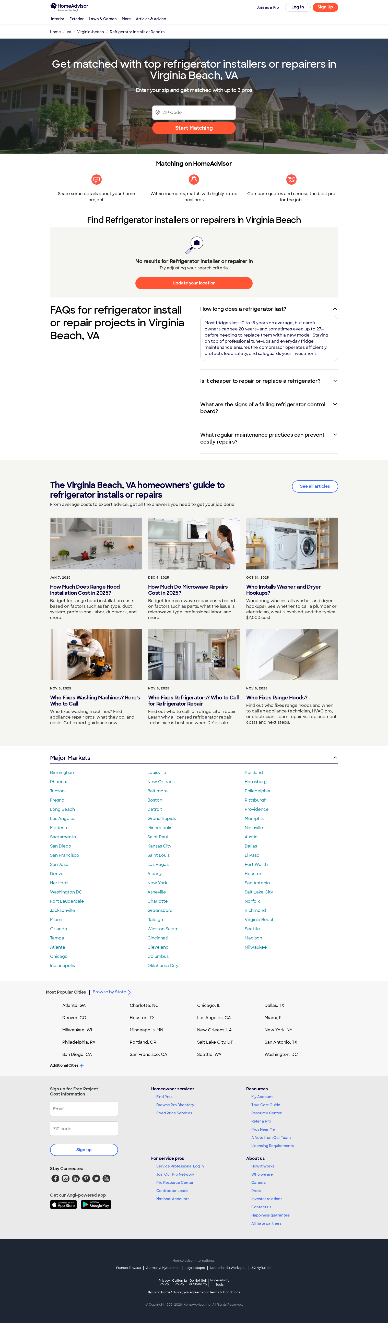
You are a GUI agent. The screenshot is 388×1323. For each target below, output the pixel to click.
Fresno (57, 800)
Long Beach (62, 809)
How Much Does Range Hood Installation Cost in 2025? (85, 590)
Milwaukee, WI (77, 1030)
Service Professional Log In (180, 1166)
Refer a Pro (261, 1121)
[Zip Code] (194, 112)
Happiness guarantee (270, 1215)
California (179, 1282)
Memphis (254, 818)
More (126, 19)
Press (256, 1190)
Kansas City (159, 846)
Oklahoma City (162, 965)
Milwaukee (256, 947)
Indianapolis (62, 965)
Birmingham (62, 772)
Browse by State (113, 992)
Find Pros (164, 1096)
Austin (251, 837)
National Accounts (172, 1199)
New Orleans (160, 781)
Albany (154, 873)
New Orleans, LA (214, 1030)
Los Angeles (62, 818)
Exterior (76, 19)
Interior (57, 19)
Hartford (59, 883)
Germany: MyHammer (163, 1268)
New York (157, 883)
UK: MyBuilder (261, 1268)
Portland (254, 772)
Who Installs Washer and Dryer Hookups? (283, 590)
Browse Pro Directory (175, 1105)
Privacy (164, 1282)
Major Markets (194, 758)
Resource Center (266, 1113)
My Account (262, 1096)
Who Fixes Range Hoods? (277, 698)
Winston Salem (163, 929)
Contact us (261, 1207)
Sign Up (325, 7)
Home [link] (55, 32)
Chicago (59, 956)
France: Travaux (128, 1268)
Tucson (57, 791)
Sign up (84, 1149)
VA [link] (69, 32)
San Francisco (64, 855)
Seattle (252, 929)
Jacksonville (62, 910)
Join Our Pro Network (175, 1174)
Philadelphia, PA (79, 1042)
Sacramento (63, 837)
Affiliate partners (266, 1223)
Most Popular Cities (66, 992)
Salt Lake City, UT (215, 1042)
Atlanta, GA (74, 1005)
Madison (253, 938)
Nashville (254, 827)
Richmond (255, 910)
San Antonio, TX (281, 1042)
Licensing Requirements (272, 1145)
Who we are (262, 1174)
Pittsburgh (255, 800)
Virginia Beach (260, 919)
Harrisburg (256, 781)
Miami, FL (274, 1017)
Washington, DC (281, 1054)
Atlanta (57, 947)
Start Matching (194, 128)
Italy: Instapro (195, 1268)
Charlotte (157, 901)
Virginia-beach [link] (90, 32)
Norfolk (252, 901)
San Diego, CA (77, 1054)
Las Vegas (158, 864)
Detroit (154, 809)
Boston (154, 800)
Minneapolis (159, 827)
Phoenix (58, 781)
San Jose (59, 864)
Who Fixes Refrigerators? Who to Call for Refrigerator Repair (193, 701)
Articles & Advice (151, 19)
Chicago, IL (208, 1005)
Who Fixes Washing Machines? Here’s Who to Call (95, 701)
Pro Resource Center (175, 1182)
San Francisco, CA (148, 1054)
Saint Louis (158, 855)
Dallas (251, 846)
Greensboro (160, 910)
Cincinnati (157, 938)
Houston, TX (142, 1017)
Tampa (57, 938)
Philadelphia (257, 791)
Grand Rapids (161, 818)
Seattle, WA (209, 1054)
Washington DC (66, 892)
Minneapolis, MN (146, 1030)
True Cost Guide (265, 1105)
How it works (262, 1166)
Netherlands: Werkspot (228, 1268)
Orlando (58, 929)
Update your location (194, 283)
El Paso (252, 855)
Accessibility (219, 1283)
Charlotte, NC (144, 1005)
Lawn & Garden (103, 19)
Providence (257, 809)
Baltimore (157, 791)
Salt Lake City (259, 892)
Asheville (156, 892)
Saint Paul (157, 837)
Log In (297, 7)
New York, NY (278, 1030)
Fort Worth (256, 864)
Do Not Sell (198, 1282)
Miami (56, 919)
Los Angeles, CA (214, 1017)
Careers (258, 1182)
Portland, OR (143, 1042)
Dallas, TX (274, 1005)
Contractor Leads (172, 1190)
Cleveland (158, 947)
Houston (253, 873)
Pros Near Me (263, 1129)
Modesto (59, 827)
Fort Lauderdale (67, 901)
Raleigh (155, 919)
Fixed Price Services (174, 1113)
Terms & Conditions (224, 1292)
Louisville (156, 772)
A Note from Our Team (271, 1137)
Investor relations (266, 1199)
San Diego (60, 846)
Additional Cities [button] (67, 1065)
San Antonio (257, 883)
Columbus (158, 956)
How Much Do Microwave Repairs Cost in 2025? (188, 590)
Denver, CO (74, 1017)
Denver (57, 873)
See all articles (315, 486)
